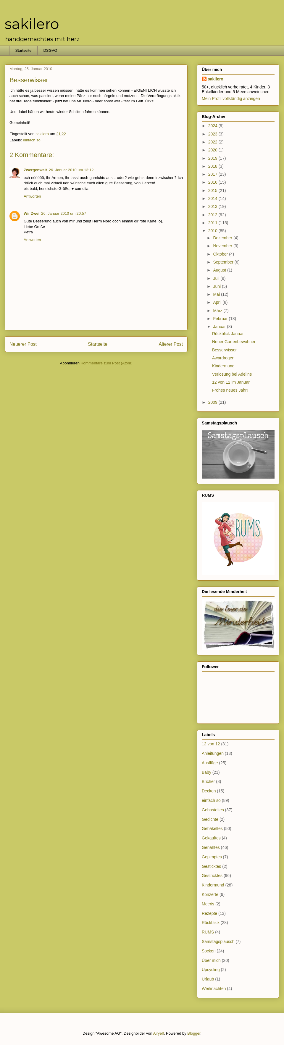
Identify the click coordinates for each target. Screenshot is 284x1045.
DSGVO (50, 50)
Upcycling (211, 969)
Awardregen (223, 358)
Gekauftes (211, 838)
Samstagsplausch (218, 941)
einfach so (32, 140)
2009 (213, 402)
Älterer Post (171, 344)
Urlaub (208, 979)
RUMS (208, 932)
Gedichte (210, 819)
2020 (213, 150)
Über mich (211, 960)
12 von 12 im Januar (231, 382)
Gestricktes (212, 875)
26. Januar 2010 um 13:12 (71, 170)
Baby (206, 772)
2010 (213, 230)
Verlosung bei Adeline (232, 374)
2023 (213, 134)
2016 (213, 182)
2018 (213, 166)
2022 (213, 142)
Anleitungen (213, 753)
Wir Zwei (31, 213)
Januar (220, 326)
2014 (213, 198)
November (223, 245)
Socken (209, 951)
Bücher (208, 781)
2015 (213, 190)
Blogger (193, 1033)
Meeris (208, 904)
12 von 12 (211, 744)
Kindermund (223, 366)
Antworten (32, 196)
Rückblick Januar (228, 333)
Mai (217, 294)
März (218, 310)
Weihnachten (214, 988)
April (217, 302)
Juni (217, 286)
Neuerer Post (23, 344)
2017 (213, 174)
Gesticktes (211, 866)
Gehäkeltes (212, 828)
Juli (216, 278)
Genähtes (211, 847)
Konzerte (210, 894)
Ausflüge (210, 762)
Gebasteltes (213, 809)
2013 (213, 206)
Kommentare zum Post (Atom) (107, 363)
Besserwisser (224, 350)
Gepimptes (212, 857)
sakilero (32, 24)
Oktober (221, 254)
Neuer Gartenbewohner (233, 341)
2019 (213, 158)
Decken (209, 791)
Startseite (23, 50)
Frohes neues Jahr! (230, 390)
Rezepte (209, 913)
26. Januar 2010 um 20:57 (63, 213)
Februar (221, 318)
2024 (213, 125)
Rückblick (211, 922)
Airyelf (158, 1033)
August (220, 270)
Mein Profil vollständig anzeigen (231, 98)
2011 (213, 222)
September (223, 262)
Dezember (223, 237)
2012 (213, 214)
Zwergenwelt (35, 170)
